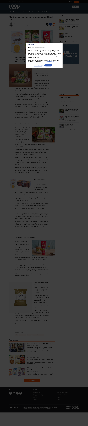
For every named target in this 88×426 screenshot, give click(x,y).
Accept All (48, 65)
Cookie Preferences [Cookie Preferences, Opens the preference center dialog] (38, 65)
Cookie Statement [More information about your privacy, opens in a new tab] (50, 61)
